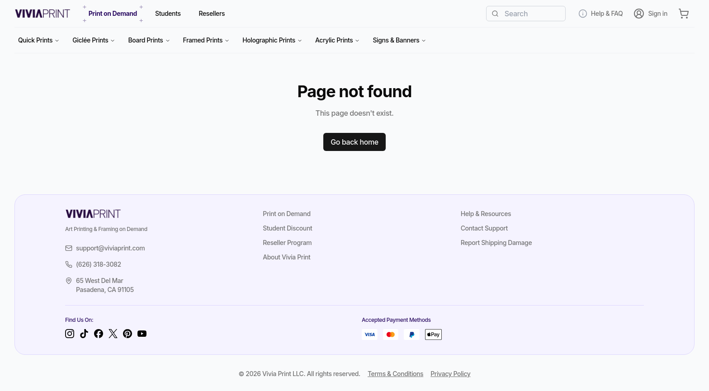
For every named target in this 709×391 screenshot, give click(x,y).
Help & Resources (486, 213)
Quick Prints (39, 40)
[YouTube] (142, 333)
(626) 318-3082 (93, 264)
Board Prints (149, 40)
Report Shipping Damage (496, 242)
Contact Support (484, 228)
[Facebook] (98, 333)
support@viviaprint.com (105, 248)
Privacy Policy (450, 373)
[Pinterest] (127, 333)
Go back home (354, 141)
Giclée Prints (93, 40)
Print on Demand (286, 213)
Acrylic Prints (337, 40)
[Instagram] (69, 333)
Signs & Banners (399, 40)
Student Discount (287, 228)
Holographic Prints (272, 40)
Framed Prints (206, 40)
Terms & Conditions (395, 373)
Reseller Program (287, 242)
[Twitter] (113, 333)
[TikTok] (84, 333)
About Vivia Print (286, 257)
